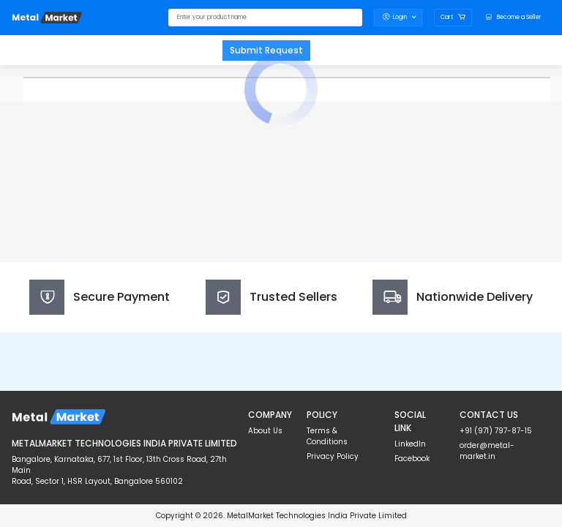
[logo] (47, 17)
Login (398, 17)
